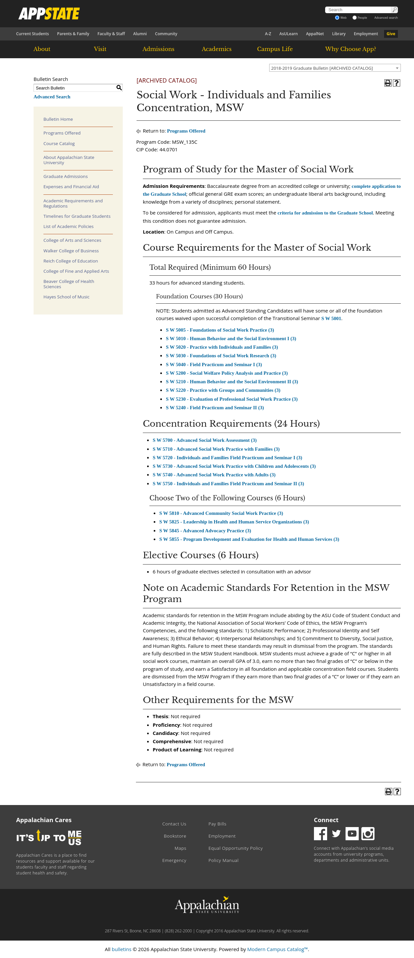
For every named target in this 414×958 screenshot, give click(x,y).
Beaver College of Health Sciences (68, 284)
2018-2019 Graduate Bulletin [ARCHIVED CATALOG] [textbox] (322, 68)
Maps (181, 848)
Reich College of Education (70, 261)
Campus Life (275, 49)
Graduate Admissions (65, 176)
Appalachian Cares (44, 820)
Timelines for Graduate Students (77, 216)
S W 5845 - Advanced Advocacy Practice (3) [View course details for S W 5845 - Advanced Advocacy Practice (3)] (205, 530)
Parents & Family (73, 34)
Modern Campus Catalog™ (277, 949)
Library (339, 34)
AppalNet (315, 34)
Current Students (32, 34)
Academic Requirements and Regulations (73, 203)
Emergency (174, 860)
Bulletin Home (58, 119)
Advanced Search (52, 96)
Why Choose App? (350, 49)
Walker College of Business (71, 251)
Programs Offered (62, 133)
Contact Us (174, 824)
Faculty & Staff (111, 34)
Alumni (140, 34)
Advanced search (386, 17)
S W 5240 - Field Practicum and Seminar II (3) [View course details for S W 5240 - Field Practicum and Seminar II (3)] (215, 407)
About (42, 49)
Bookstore (175, 836)
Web (341, 17)
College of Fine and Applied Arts (76, 271)
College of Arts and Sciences (72, 240)
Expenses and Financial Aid (71, 186)
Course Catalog (59, 143)
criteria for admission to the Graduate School (325, 212)
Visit (100, 49)
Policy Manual (223, 860)
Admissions (158, 49)
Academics (217, 49)
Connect (326, 820)
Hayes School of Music (66, 297)
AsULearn (288, 34)
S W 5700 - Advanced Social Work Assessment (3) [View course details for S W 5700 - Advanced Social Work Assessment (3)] (205, 440)
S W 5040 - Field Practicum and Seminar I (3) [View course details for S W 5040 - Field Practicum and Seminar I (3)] (214, 364)
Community (166, 34)
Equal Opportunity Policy (235, 848)
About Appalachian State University (68, 159)
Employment (366, 34)
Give (391, 34)
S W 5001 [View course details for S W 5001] (331, 318)
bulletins (121, 949)
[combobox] (335, 68)
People (359, 17)
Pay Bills (217, 824)
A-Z (268, 34)
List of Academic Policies (68, 226)
